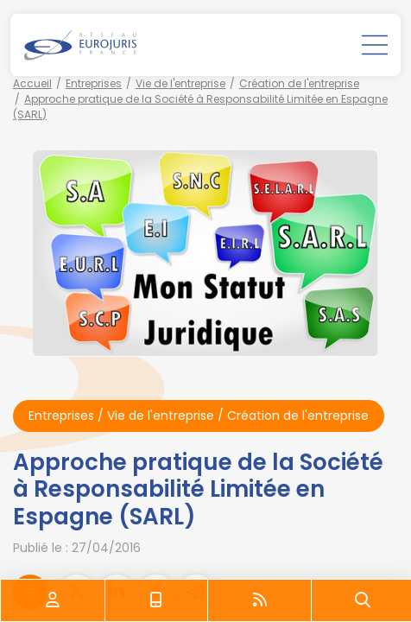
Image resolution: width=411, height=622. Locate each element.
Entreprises (94, 83)
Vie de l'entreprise (180, 83)
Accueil (32, 83)
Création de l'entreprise (299, 83)
